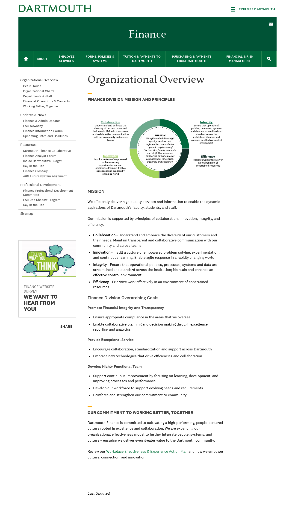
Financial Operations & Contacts (46, 101)
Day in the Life (33, 166)
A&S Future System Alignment (45, 176)
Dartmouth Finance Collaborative (47, 151)
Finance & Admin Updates (41, 121)
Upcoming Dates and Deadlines (45, 136)
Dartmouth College (54, 8)
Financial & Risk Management (239, 58)
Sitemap (26, 213)
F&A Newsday (33, 126)
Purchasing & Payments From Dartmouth (192, 58)
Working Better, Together (40, 106)
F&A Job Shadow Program (41, 200)
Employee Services (66, 58)
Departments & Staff (37, 96)
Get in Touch (32, 86)
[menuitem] (271, 23)
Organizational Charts (38, 91)
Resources (28, 144)
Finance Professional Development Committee (48, 192)
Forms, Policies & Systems (100, 58)
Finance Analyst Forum (39, 156)
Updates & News (33, 115)
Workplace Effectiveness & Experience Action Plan (147, 451)
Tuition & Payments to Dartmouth (142, 58)
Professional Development (40, 184)
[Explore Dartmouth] (253, 9)
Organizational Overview (39, 80)
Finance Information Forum (43, 131)
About (42, 59)
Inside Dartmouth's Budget (42, 161)
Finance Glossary (35, 171)
